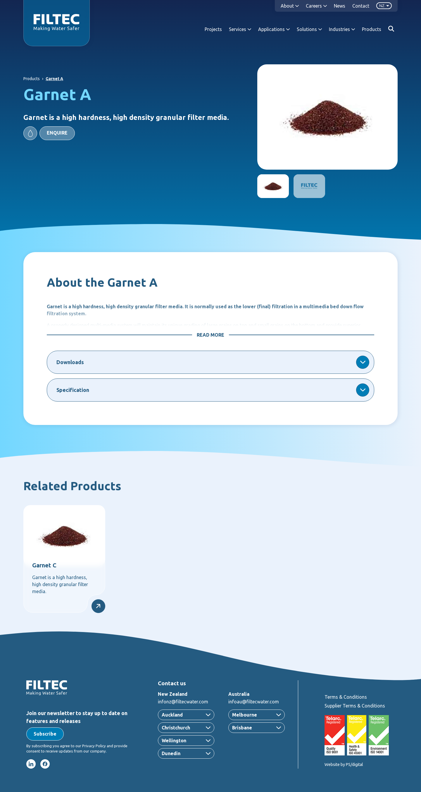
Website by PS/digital (344, 764)
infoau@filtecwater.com (253, 701)
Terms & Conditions (346, 697)
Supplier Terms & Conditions (355, 705)
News (339, 5)
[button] (49, 133)
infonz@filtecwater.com (183, 701)
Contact (360, 5)
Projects (213, 29)
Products (371, 29)
